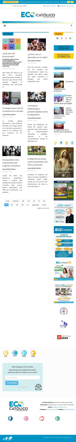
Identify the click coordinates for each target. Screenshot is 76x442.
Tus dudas (56, 108)
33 (6, 205)
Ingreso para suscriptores (63, 48)
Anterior (16, 201)
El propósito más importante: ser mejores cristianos (11, 162)
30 (34, 201)
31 (39, 201)
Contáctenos (67, 437)
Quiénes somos (48, 437)
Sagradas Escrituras (59, 122)
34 (12, 205)
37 (28, 205)
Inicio (7, 201)
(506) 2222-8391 (52, 409)
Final (44, 205)
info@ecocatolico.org (67, 6)
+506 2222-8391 (50, 6)
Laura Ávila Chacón (34, 61)
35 (17, 205)
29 (28, 201)
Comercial (58, 437)
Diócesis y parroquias (59, 95)
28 (23, 201)
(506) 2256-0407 (69, 409)
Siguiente (35, 205)
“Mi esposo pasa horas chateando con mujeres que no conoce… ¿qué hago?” (43, 2)
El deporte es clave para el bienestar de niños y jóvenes (38, 161)
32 (44, 201)
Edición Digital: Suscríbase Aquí (63, 56)
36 (22, 205)
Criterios (56, 81)
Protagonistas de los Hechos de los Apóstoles (63, 131)
